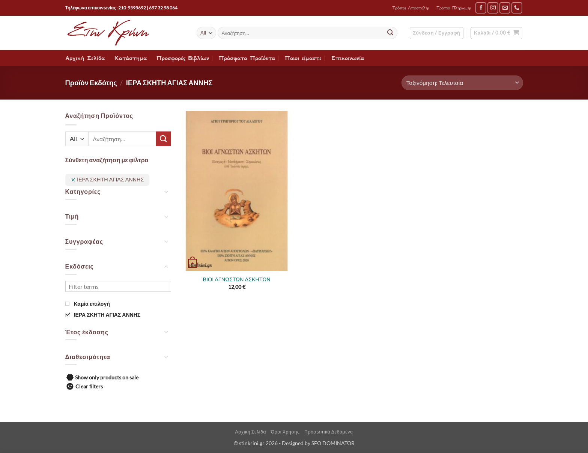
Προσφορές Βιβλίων (182, 58)
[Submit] (390, 33)
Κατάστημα (130, 58)
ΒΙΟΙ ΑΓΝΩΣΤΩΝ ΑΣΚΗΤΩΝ (236, 279)
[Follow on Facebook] (480, 7)
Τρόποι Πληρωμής (453, 8)
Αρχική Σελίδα (85, 58)
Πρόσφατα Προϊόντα (247, 58)
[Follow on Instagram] (492, 7)
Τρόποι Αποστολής (410, 8)
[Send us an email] (504, 7)
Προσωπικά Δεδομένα (328, 432)
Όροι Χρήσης (285, 432)
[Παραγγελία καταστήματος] (462, 83)
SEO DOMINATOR (333, 443)
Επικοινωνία (347, 58)
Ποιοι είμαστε (303, 58)
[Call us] (516, 7)
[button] (437, 33)
